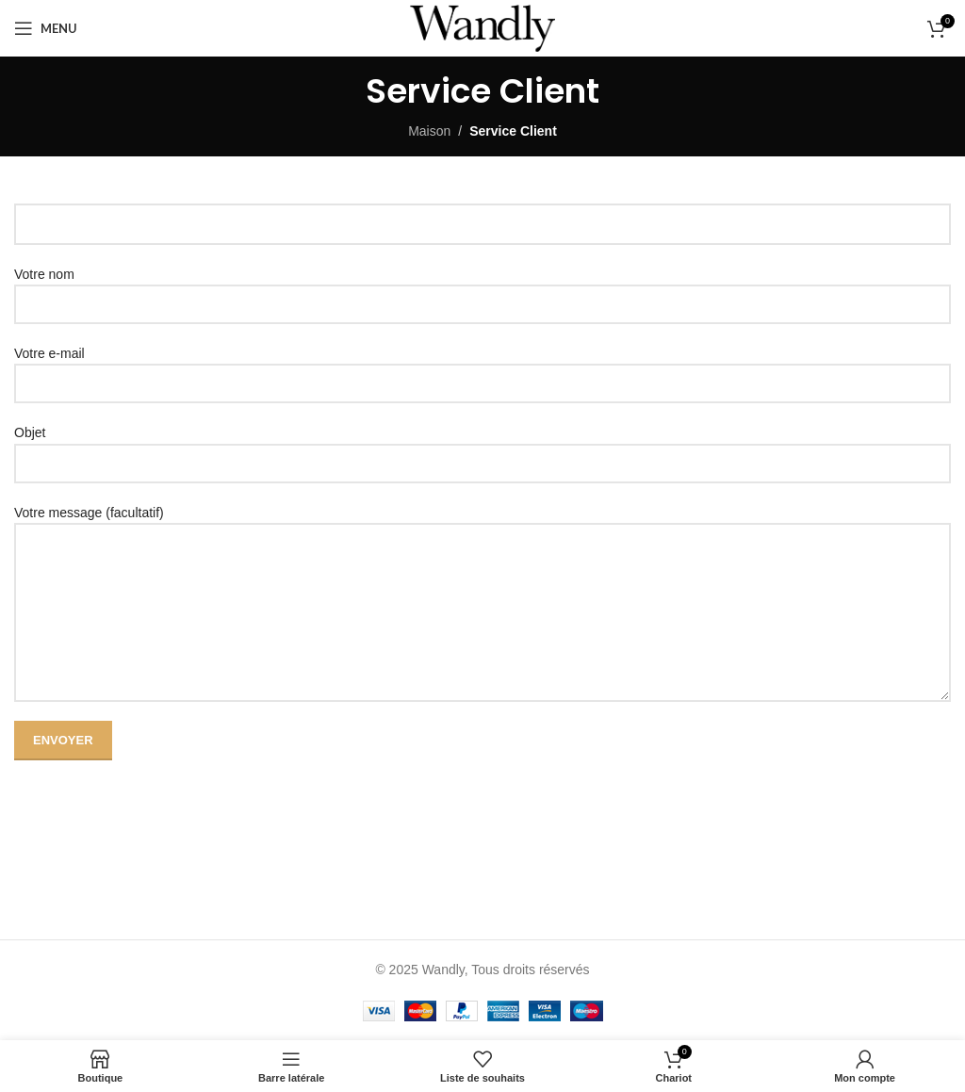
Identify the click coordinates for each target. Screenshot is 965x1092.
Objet (482, 447)
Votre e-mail (482, 368)
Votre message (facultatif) (482, 562)
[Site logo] (482, 27)
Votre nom (482, 289)
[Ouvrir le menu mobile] (46, 28)
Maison (429, 131)
